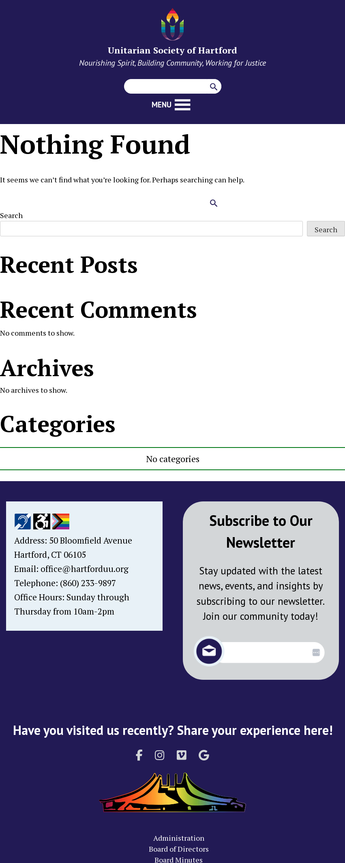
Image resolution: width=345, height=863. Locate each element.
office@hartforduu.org (85, 568)
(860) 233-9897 (88, 583)
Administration (178, 838)
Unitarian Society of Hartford (172, 50)
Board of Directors (179, 849)
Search (11, 215)
